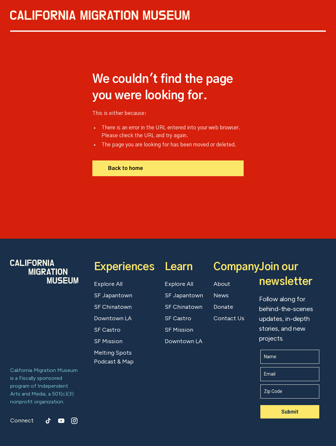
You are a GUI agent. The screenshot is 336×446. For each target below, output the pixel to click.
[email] (289, 374)
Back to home (125, 168)
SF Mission (108, 341)
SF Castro (107, 329)
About (222, 284)
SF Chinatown (113, 306)
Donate (223, 306)
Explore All (108, 284)
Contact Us (229, 318)
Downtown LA (113, 318)
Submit (289, 412)
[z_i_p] (289, 391)
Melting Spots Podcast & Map (114, 357)
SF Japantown (113, 295)
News (221, 295)
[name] (289, 357)
